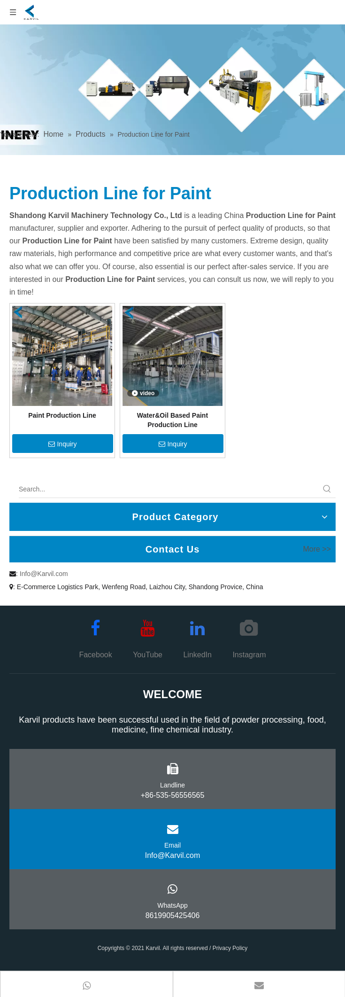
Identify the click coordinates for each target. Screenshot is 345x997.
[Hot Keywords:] (327, 489)
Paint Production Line (62, 415)
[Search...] (169, 489)
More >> (317, 549)
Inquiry (62, 444)
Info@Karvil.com (44, 573)
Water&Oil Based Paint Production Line (172, 420)
